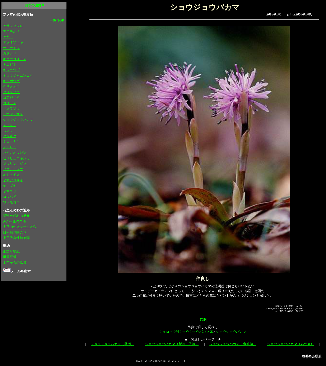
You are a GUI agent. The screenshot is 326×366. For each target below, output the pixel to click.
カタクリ (9, 53)
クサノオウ (11, 86)
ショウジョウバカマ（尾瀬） (112, 344)
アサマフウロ (13, 26)
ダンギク (9, 136)
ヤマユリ (9, 191)
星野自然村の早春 (16, 215)
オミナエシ (11, 48)
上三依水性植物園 (16, 238)
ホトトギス (11, 175)
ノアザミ (9, 147)
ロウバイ (9, 196)
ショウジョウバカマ (231, 331)
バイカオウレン (14, 152)
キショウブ (11, 70)
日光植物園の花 (14, 232)
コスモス (9, 103)
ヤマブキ (9, 186)
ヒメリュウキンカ (16, 158)
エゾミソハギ (13, 42)
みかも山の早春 (14, 221)
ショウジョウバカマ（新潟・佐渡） (172, 344)
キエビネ (9, 64)
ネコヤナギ (11, 141)
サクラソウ (11, 108)
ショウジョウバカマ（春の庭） (290, 344)
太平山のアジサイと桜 (19, 227)
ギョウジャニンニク (18, 75)
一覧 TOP (57, 20)
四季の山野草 (35, 5)
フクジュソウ (13, 169)
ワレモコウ (11, 202)
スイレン (9, 125)
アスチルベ (11, 31)
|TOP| (202, 319)
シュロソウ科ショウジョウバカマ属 (186, 331)
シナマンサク (13, 114)
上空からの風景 (14, 262)
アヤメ (8, 37)
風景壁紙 (9, 257)
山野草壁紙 (11, 251)
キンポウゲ (11, 81)
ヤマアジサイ (13, 180)
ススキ (8, 130)
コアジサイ (11, 97)
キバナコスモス (14, 59)
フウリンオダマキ (16, 163)
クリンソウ (11, 92)
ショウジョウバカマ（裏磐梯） (232, 344)
